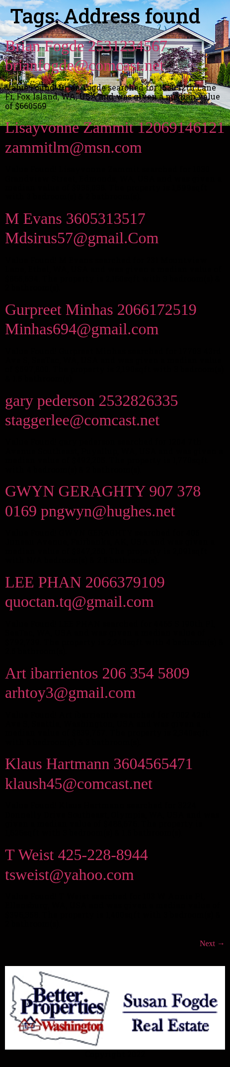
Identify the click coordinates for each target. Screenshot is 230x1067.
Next (212, 943)
